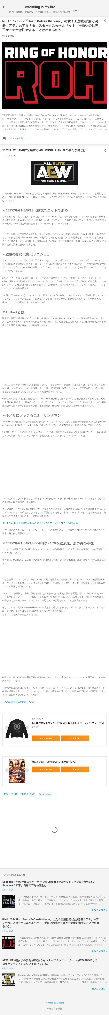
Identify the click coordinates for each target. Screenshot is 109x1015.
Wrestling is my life (40, 7)
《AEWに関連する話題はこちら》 (19, 702)
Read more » (99, 910)
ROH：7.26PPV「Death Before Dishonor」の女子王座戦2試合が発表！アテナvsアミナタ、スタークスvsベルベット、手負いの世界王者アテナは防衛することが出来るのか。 (50, 25)
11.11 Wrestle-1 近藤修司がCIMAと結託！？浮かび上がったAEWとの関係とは (40, 523)
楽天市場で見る (72, 738)
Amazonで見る (45, 738)
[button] (105, 21)
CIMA (14, 794)
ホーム (76, 10)
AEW (6, 794)
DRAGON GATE (28, 794)
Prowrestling (45, 794)
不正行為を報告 (54, 1008)
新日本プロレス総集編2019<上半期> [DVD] (54, 761)
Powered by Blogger (54, 1002)
